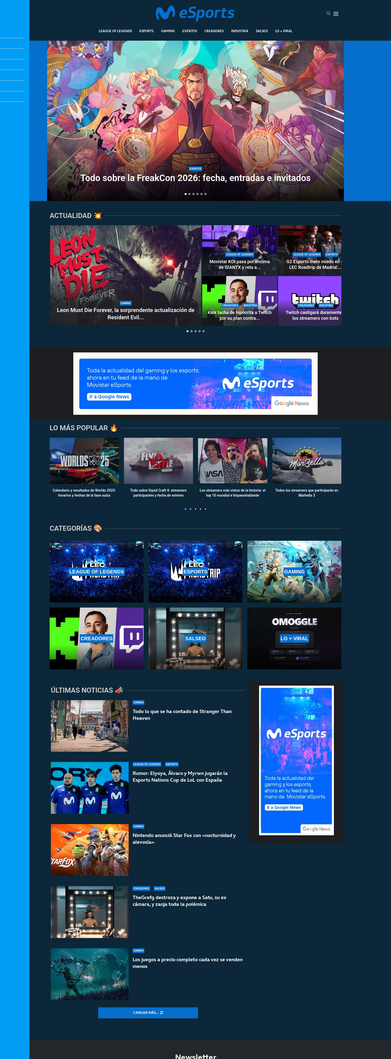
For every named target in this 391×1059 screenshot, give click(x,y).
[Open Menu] (335, 13)
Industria (239, 31)
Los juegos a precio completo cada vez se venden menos (188, 968)
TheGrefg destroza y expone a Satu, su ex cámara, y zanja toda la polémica (179, 901)
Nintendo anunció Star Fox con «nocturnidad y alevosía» (184, 839)
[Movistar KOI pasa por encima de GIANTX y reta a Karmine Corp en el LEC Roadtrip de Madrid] (239, 250)
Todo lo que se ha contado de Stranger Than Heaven (182, 715)
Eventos (189, 31)
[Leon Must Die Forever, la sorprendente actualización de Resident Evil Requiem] (125, 275)
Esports (146, 31)
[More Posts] (148, 1012)
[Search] (328, 13)
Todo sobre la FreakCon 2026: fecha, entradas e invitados (195, 178)
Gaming (168, 31)
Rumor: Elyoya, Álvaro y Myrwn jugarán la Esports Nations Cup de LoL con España (180, 776)
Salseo (262, 31)
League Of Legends (115, 31)
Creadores (214, 31)
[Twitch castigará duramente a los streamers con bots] (315, 301)
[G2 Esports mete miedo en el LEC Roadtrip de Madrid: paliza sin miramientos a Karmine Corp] (315, 250)
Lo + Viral (283, 31)
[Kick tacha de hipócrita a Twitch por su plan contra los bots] (239, 301)
